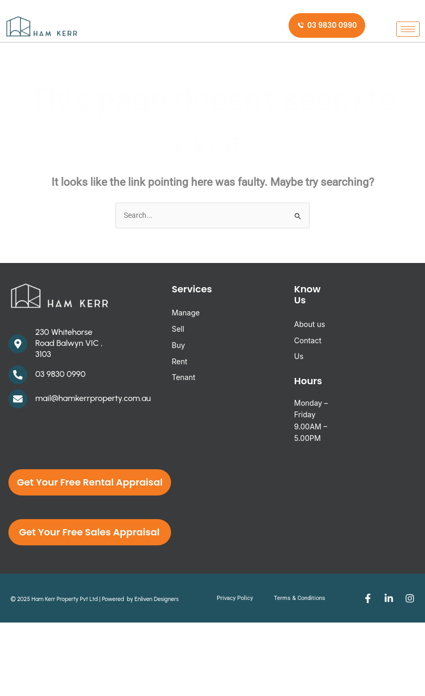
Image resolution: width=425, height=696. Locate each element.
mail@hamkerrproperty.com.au (93, 398)
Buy (178, 345)
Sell (178, 328)
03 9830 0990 (60, 374)
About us (309, 324)
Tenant (183, 377)
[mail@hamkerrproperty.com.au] (17, 398)
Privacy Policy (235, 598)
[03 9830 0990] (17, 374)
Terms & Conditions (299, 598)
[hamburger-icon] (408, 26)
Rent (179, 361)
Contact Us (308, 348)
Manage (185, 312)
